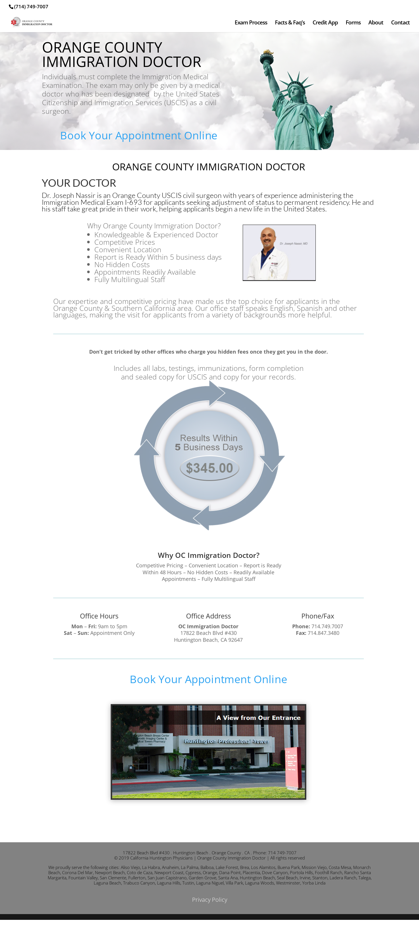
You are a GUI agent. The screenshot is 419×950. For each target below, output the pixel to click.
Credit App (325, 23)
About (375, 23)
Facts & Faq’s (290, 23)
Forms (353, 23)
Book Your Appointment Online (138, 135)
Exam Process (251, 23)
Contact (400, 23)
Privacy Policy (209, 899)
